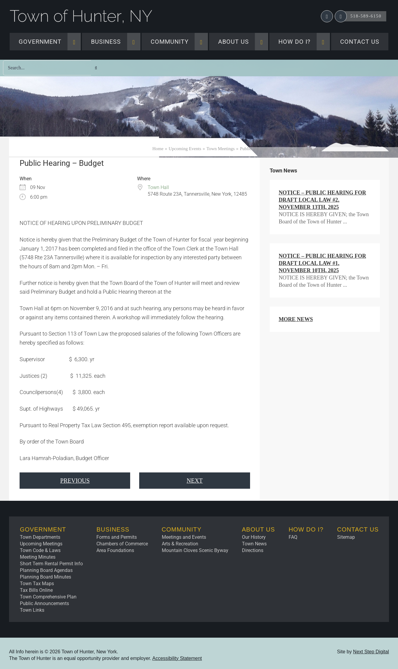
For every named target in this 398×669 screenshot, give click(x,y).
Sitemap (346, 537)
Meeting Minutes (37, 557)
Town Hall (158, 187)
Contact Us (358, 529)
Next (194, 480)
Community (182, 529)
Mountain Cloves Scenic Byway (195, 550)
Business (112, 529)
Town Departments (40, 537)
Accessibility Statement (177, 658)
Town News (254, 544)
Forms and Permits (116, 537)
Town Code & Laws (40, 550)
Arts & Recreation (180, 544)
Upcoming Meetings (41, 544)
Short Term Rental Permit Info (51, 563)
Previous (75, 480)
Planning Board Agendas (46, 570)
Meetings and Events (184, 537)
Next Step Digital (371, 651)
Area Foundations (115, 550)
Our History (254, 537)
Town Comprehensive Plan (48, 597)
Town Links (32, 610)
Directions (252, 550)
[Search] (96, 68)
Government (43, 529)
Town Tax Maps (37, 583)
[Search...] (47, 67)
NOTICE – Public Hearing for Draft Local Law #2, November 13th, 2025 (322, 200)
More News (296, 319)
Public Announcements (44, 603)
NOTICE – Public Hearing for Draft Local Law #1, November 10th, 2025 (322, 263)
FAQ (293, 537)
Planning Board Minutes (45, 577)
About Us (258, 529)
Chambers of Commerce (122, 544)
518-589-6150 (365, 16)
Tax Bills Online (36, 590)
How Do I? (306, 529)
